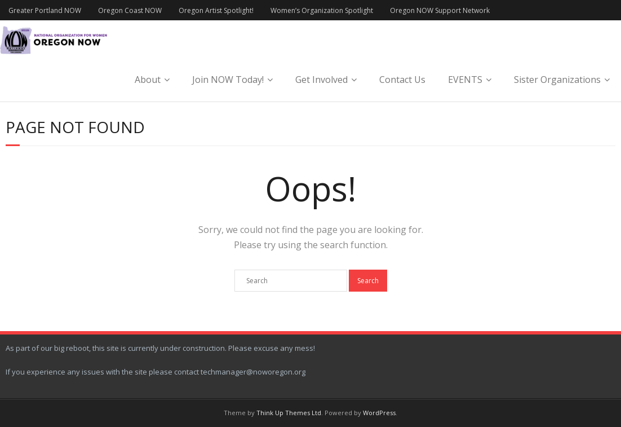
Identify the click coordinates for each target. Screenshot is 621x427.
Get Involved (321, 79)
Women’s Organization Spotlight (321, 10)
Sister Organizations (557, 79)
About (148, 79)
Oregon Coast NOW (130, 10)
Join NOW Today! (228, 79)
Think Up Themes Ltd (288, 412)
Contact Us (402, 79)
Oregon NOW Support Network (440, 10)
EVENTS (465, 79)
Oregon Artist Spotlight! (216, 10)
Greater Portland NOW (44, 10)
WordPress (379, 412)
